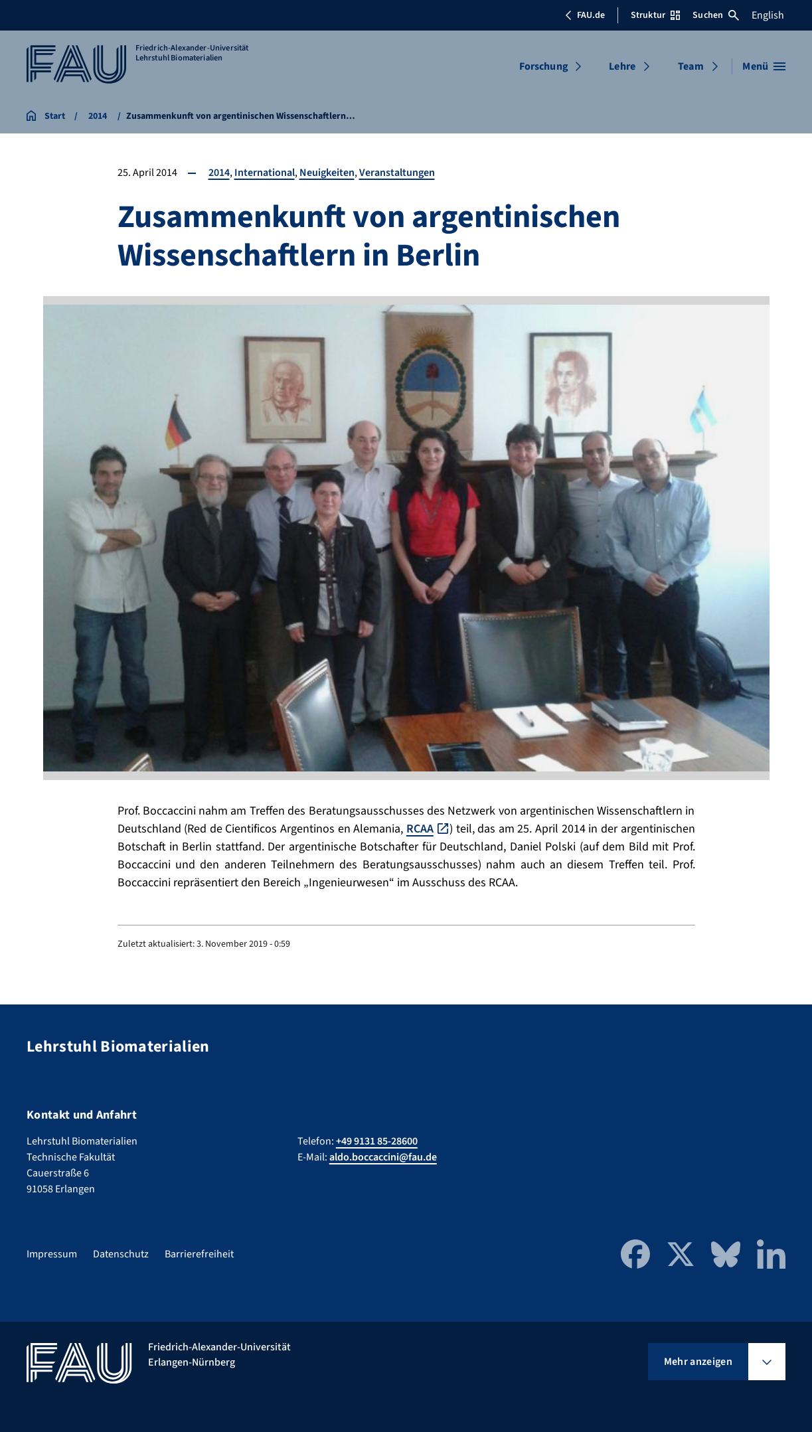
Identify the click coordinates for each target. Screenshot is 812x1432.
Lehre (622, 66)
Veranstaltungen (397, 172)
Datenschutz (121, 1254)
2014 (219, 172)
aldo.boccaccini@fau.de (383, 1157)
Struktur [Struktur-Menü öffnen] (655, 15)
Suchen (715, 15)
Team (691, 66)
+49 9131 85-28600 (377, 1141)
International (264, 172)
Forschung (543, 66)
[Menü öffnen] (763, 66)
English (768, 15)
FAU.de (585, 15)
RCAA (420, 829)
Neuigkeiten (327, 172)
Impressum (52, 1254)
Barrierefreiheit (199, 1254)
